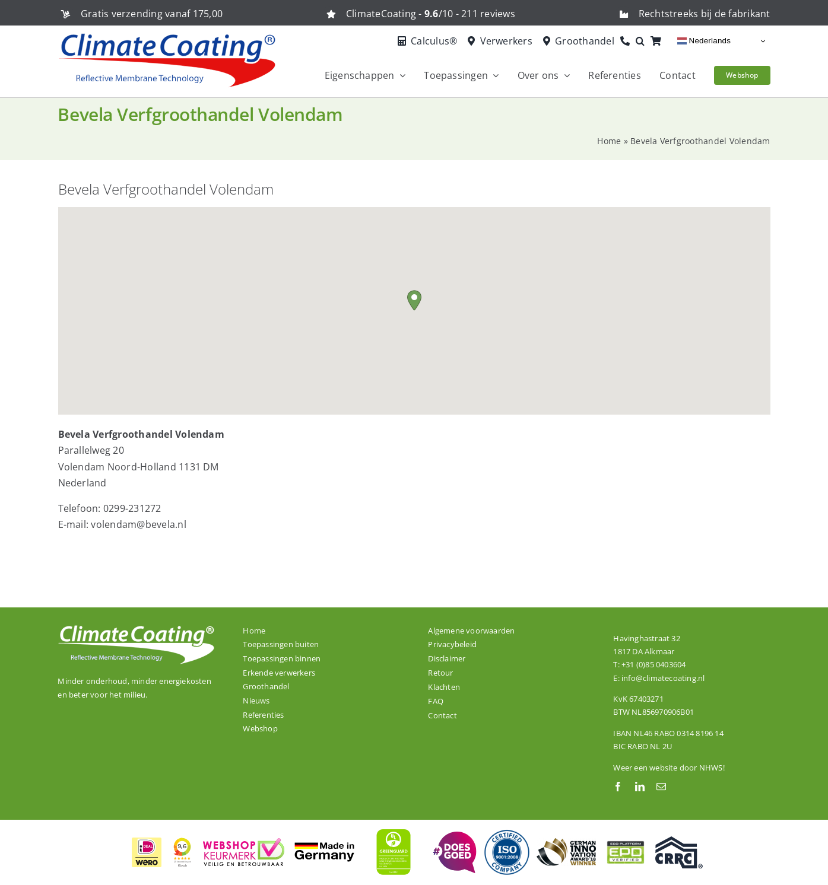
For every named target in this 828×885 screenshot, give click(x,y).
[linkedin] (640, 786)
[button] (643, 41)
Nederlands (704, 41)
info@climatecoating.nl (663, 678)
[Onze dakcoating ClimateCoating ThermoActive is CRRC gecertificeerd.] (679, 841)
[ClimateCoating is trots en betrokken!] (453, 836)
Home (609, 141)
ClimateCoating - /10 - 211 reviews (430, 13)
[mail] (661, 786)
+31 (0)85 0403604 (653, 664)
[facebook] (618, 786)
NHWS (711, 767)
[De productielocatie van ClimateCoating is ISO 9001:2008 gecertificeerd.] (507, 833)
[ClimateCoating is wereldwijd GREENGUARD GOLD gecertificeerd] (394, 827)
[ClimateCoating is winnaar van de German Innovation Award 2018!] (566, 842)
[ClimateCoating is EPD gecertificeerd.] (625, 840)
